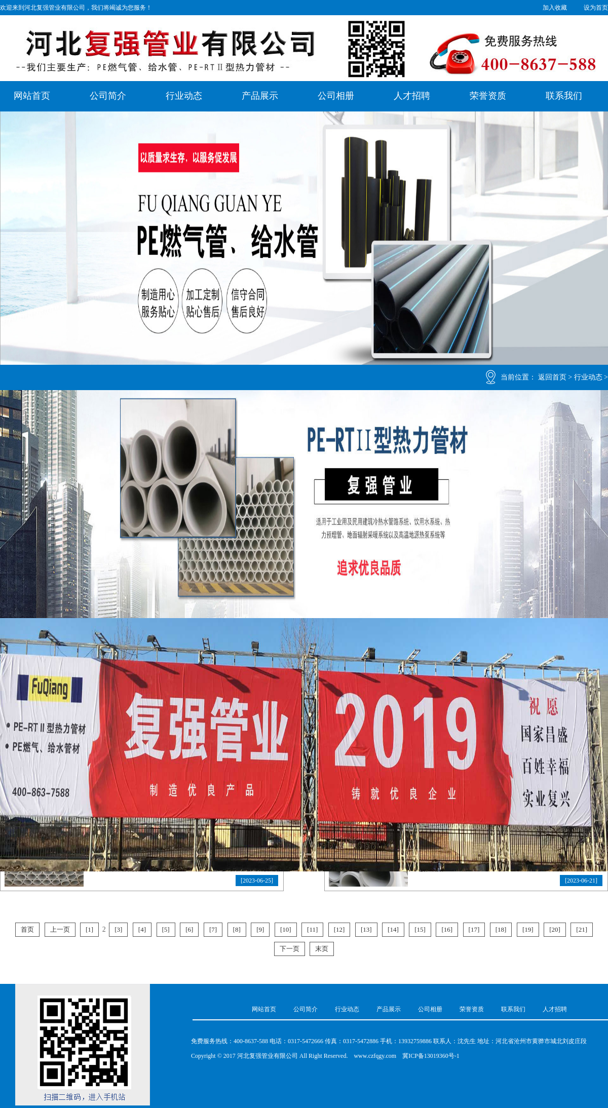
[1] (89, 929)
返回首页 (552, 377)
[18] (501, 929)
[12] (339, 929)
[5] (166, 929)
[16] (446, 929)
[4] (142, 929)
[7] (213, 929)
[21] (581, 929)
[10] (285, 929)
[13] (366, 929)
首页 (27, 929)
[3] (118, 929)
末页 (321, 948)
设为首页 (596, 7)
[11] (312, 929)
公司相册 (336, 96)
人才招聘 (412, 96)
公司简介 (108, 96)
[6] (189, 929)
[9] (260, 929)
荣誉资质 (488, 96)
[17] (474, 929)
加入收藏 (555, 7)
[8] (237, 929)
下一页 (289, 948)
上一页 (60, 929)
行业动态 (184, 96)
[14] (393, 929)
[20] (554, 929)
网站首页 (32, 96)
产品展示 (260, 96)
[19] (528, 929)
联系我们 (564, 96)
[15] (420, 929)
